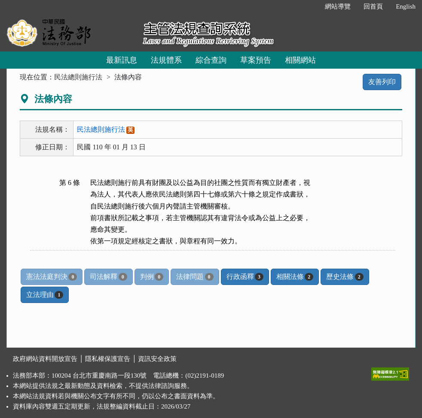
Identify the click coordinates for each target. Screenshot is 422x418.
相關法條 (294, 277)
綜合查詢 (211, 60)
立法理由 (44, 295)
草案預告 (255, 60)
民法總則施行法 (78, 77)
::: (309, 6)
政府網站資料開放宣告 (45, 358)
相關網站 (300, 60)
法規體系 (166, 60)
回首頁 (373, 6)
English (406, 6)
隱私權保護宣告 (107, 358)
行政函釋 (244, 277)
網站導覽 (338, 6)
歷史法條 (344, 277)
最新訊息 (121, 60)
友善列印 (382, 81)
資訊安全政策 (157, 358)
